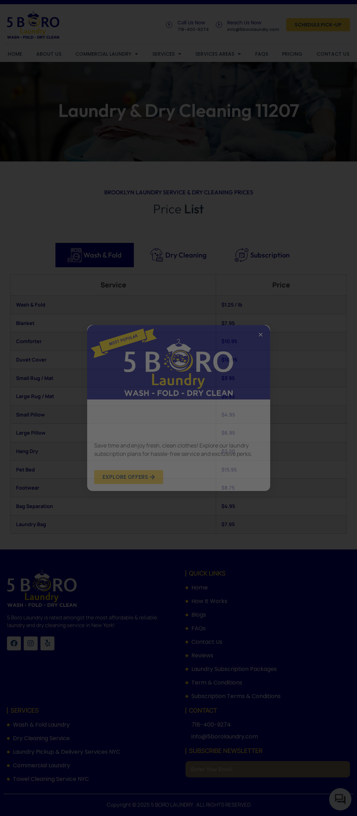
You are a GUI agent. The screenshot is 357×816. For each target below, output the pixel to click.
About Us (48, 53)
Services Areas (218, 54)
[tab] (94, 255)
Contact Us (333, 53)
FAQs (261, 53)
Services (166, 54)
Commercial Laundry (106, 54)
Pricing (292, 53)
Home (15, 53)
